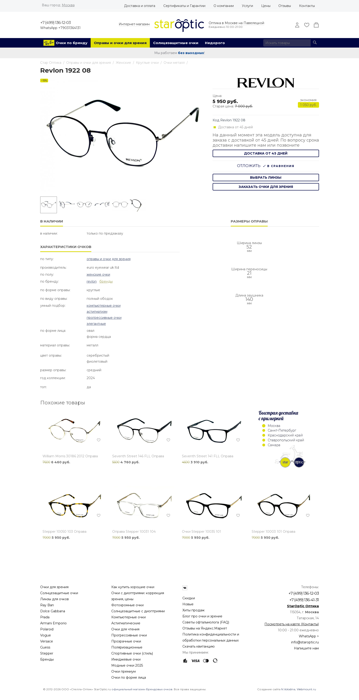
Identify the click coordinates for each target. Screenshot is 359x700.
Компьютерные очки (104, 305)
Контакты (307, 6)
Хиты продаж (193, 610)
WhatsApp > (309, 636)
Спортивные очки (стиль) (132, 653)
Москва (68, 5)
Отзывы (284, 6)
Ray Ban (47, 605)
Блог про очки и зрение (202, 616)
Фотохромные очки (127, 605)
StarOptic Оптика (303, 606)
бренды (106, 281)
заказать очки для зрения (266, 187)
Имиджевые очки (126, 659)
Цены (265, 6)
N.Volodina (288, 689)
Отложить (248, 166)
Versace (46, 641)
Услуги (247, 6)
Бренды (47, 659)
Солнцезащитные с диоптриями (138, 611)
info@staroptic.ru (305, 642)
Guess (45, 647)
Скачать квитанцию (198, 646)
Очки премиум (123, 671)
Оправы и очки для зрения (120, 43)
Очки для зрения (54, 587)
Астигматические (125, 623)
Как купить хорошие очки (132, 587)
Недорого (215, 43)
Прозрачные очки (126, 641)
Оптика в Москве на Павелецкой (236, 23)
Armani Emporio (53, 623)
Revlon (92, 281)
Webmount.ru (306, 689)
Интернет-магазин (134, 24)
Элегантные (96, 324)
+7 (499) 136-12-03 (55, 22)
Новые (188, 604)
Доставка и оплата (139, 6)
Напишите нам (306, 648)
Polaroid (46, 629)
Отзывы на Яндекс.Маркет (204, 628)
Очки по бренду (71, 43)
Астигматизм (97, 312)
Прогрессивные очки (104, 318)
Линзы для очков (54, 599)
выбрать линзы (265, 177)
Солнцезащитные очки (175, 43)
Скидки (188, 598)
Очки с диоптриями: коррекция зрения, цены (137, 596)
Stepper (46, 653)
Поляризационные (126, 647)
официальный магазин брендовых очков (142, 689)
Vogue (45, 635)
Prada (44, 617)
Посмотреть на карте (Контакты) (291, 624)
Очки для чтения (125, 629)
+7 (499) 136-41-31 (304, 599)
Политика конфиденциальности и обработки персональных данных (210, 637)
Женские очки (98, 274)
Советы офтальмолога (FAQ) (205, 622)
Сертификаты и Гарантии (184, 6)
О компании (224, 6)
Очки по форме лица (128, 677)
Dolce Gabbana (52, 611)
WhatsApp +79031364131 (60, 28)
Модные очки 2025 (127, 665)
